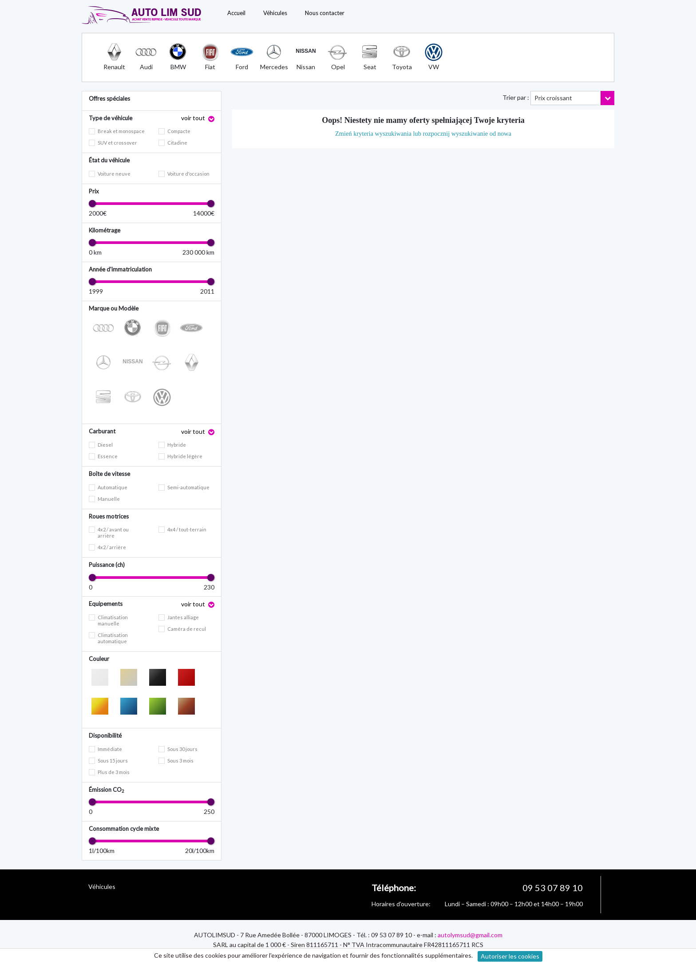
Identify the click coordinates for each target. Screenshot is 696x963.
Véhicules (275, 12)
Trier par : (515, 97)
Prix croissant (553, 98)
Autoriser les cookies (510, 956)
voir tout (193, 118)
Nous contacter (324, 12)
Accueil (236, 12)
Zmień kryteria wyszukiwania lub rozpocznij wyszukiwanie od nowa (423, 133)
